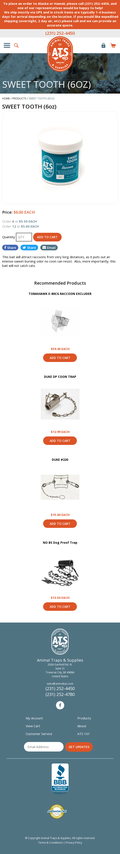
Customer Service (39, 734)
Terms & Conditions (50, 842)
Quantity (9, 237)
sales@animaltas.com (60, 684)
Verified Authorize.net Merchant (56, 811)
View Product (60, 321)
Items (113, 45)
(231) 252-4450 (60, 33)
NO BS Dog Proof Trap (60, 542)
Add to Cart (60, 358)
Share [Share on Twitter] (29, 247)
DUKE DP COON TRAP (60, 377)
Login (103, 45)
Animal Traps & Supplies (60, 54)
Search (16, 45)
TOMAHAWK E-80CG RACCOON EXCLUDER (60, 294)
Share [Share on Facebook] (10, 247)
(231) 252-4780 (60, 694)
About (81, 726)
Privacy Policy (74, 842)
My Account (34, 718)
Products (84, 718)
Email (49, 247)
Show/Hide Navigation (7, 45)
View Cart (33, 726)
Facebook (60, 705)
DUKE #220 (60, 460)
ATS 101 (83, 734)
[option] (60, 158)
